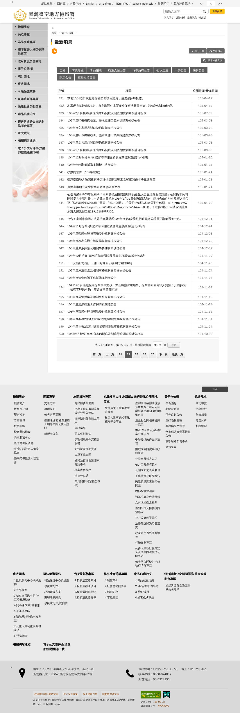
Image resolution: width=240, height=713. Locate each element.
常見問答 (163, 3)
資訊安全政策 (70, 693)
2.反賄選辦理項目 (85, 586)
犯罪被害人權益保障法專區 (31, 51)
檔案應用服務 (83, 469)
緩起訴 (202, 17)
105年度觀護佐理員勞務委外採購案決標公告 (96, 233)
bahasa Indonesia (142, 3)
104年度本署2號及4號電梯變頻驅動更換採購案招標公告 (103, 319)
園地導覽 (201, 403)
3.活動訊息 (111, 591)
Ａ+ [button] (220, 3)
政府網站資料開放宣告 (46, 693)
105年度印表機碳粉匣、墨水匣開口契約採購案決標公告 (103, 135)
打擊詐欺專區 (143, 542)
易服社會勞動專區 (29, 106)
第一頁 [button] (97, 354)
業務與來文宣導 (175, 426)
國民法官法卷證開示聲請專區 (87, 462)
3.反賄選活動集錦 (85, 591)
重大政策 (24, 133)
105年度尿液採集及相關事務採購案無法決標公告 (99, 270)
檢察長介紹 (21, 408)
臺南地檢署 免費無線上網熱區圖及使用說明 (57, 424)
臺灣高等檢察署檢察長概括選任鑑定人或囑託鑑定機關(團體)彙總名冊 (148, 408)
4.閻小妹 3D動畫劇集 (27, 605)
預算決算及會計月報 (147, 496)
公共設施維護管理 (146, 517)
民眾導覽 (24, 34)
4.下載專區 (111, 597)
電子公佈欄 (25, 68)
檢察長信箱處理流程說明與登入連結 (87, 410)
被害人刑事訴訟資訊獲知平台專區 (117, 419)
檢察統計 (201, 408)
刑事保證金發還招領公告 (178, 433)
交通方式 (49, 403)
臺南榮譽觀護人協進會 (26, 460)
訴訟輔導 (180, 17)
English (90, 3)
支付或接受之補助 (146, 502)
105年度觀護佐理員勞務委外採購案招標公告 (96, 311)
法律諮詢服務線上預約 (87, 420)
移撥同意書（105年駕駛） (84, 172)
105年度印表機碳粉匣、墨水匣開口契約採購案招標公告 (103, 120)
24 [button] (144, 354)
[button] (54, 51)
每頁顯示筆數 (143, 344)
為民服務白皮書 (84, 403)
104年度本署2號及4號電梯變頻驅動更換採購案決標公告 (103, 326)
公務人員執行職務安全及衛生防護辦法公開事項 (147, 551)
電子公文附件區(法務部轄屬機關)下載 (31, 150)
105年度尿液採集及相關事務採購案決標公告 (96, 248)
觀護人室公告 (117, 70)
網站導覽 (46, 3)
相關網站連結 (26, 140)
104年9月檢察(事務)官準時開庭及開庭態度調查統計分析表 (105, 333)
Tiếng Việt (121, 3)
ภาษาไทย (105, 3)
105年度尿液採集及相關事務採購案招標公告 (96, 297)
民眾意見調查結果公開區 (147, 483)
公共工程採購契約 (146, 464)
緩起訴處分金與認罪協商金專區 (31, 123)
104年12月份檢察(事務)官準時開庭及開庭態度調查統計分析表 (107, 157)
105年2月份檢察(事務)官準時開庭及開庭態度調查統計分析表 (106, 113)
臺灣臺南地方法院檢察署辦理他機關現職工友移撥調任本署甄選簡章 (111, 179)
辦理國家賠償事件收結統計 (147, 451)
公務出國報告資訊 (146, 458)
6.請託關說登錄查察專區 (27, 618)
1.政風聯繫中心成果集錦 (27, 582)
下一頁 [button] (163, 354)
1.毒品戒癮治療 (144, 580)
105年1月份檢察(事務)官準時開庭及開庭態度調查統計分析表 (106, 150)
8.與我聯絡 (20, 635)
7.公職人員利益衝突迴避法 (27, 628)
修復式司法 (51, 586)
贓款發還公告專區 (177, 441)
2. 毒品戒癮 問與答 (146, 586)
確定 (174, 345)
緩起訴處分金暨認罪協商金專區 (178, 587)
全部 (62, 70)
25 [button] (152, 354)
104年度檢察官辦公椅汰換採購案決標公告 (94, 240)
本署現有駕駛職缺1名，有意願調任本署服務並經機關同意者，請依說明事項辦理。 (121, 105)
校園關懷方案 (52, 591)
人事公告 (180, 70)
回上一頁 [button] (199, 50)
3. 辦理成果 (142, 591)
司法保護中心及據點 (56, 580)
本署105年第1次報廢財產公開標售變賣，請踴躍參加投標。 (106, 98)
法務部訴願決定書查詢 (147, 525)
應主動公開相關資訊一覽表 (147, 422)
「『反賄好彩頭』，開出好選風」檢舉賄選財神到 (99, 263)
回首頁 (61, 3)
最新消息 (192, 17)
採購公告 (199, 70)
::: (12, 1)
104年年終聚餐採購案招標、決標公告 (92, 164)
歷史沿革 (19, 414)
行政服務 (201, 414)
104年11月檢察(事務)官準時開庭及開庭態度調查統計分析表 (106, 226)
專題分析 (201, 420)
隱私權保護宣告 (110, 693)
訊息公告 (65, 77)
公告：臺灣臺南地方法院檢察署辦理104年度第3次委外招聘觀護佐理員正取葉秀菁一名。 (125, 218)
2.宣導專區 (20, 590)
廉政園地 (24, 83)
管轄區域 (19, 420)
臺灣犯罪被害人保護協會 (26, 450)
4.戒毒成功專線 (144, 597)
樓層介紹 (49, 408)
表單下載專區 (83, 454)
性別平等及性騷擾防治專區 (147, 510)
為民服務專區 (26, 42)
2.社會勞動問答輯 (115, 586)
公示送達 (162, 70)
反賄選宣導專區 (28, 99)
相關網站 (201, 426)
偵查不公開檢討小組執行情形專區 (147, 563)
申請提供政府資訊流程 (147, 441)
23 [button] (136, 354)
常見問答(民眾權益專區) (87, 483)
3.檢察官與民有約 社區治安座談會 (26, 597)
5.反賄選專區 (22, 610)
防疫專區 (78, 70)
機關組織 (19, 426)
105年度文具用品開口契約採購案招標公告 (94, 127)
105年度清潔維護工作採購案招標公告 (92, 277)
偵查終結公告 (174, 414)
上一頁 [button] (110, 354)
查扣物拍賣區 (86, 77)
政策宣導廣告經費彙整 (147, 534)
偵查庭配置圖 (52, 414)
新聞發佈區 (172, 408)
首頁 (54, 32)
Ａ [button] (210, 3)
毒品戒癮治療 (26, 114)
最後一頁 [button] (177, 354)
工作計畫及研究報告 (147, 475)
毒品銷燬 (96, 70)
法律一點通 (81, 475)
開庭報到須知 (83, 433)
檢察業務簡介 (22, 431)
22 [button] (128, 354)
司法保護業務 (26, 91)
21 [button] (120, 354)
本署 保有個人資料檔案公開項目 (148, 431)
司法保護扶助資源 (86, 449)
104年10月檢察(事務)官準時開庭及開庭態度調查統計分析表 (106, 255)
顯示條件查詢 (212, 60)
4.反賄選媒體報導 (85, 597)
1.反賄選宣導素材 (85, 580)
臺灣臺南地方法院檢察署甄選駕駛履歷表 (93, 187)
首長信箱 (75, 3)
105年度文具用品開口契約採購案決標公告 (94, 142)
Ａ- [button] (201, 3)
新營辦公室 (51, 433)
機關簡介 (24, 26)
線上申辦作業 (90, 693)
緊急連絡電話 (182, 3)
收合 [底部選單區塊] (215, 389)
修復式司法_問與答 (56, 603)
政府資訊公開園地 (29, 61)
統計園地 (24, 76)
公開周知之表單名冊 (147, 470)
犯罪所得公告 (141, 70)
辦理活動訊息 (52, 597)
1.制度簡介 (111, 580)
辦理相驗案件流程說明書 (87, 441)
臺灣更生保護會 (23, 443)
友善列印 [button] (217, 50)
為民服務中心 (22, 437)
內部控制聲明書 (145, 491)
